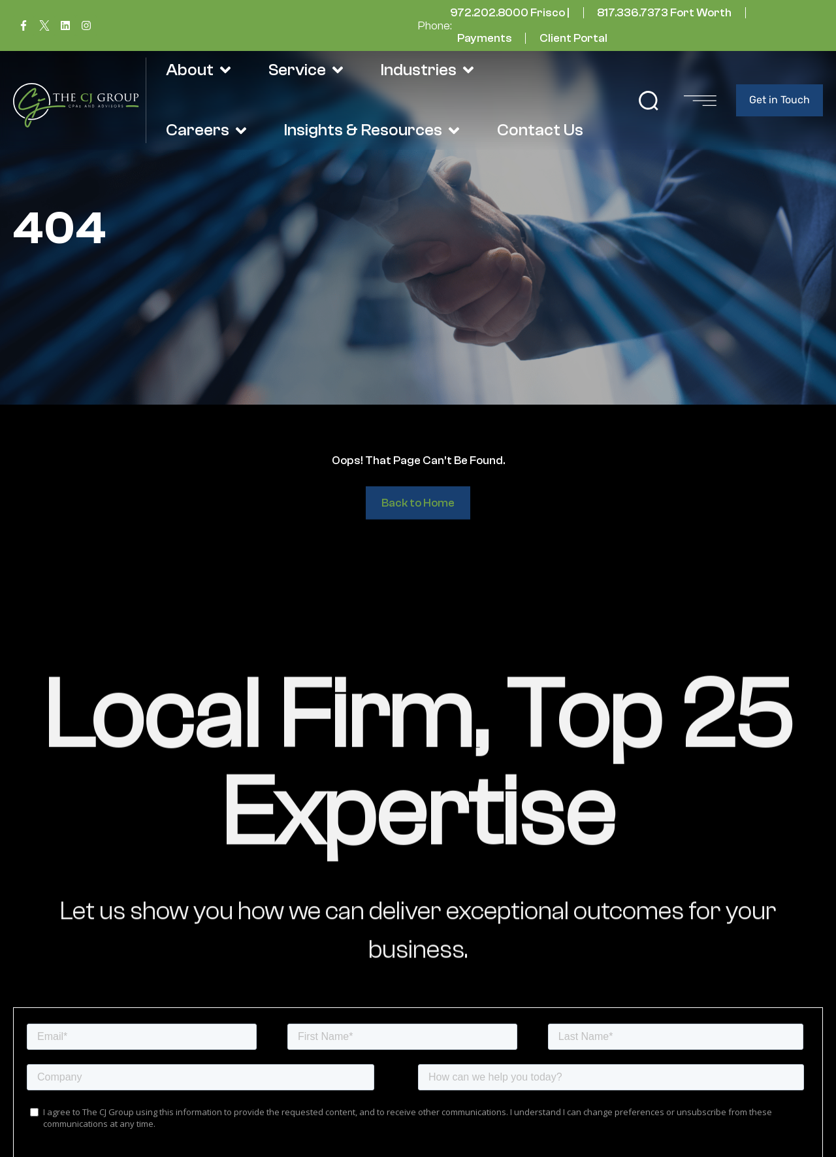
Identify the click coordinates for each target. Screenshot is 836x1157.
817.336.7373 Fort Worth (664, 13)
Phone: (435, 26)
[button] (648, 100)
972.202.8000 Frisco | (510, 13)
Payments (484, 38)
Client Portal (573, 38)
